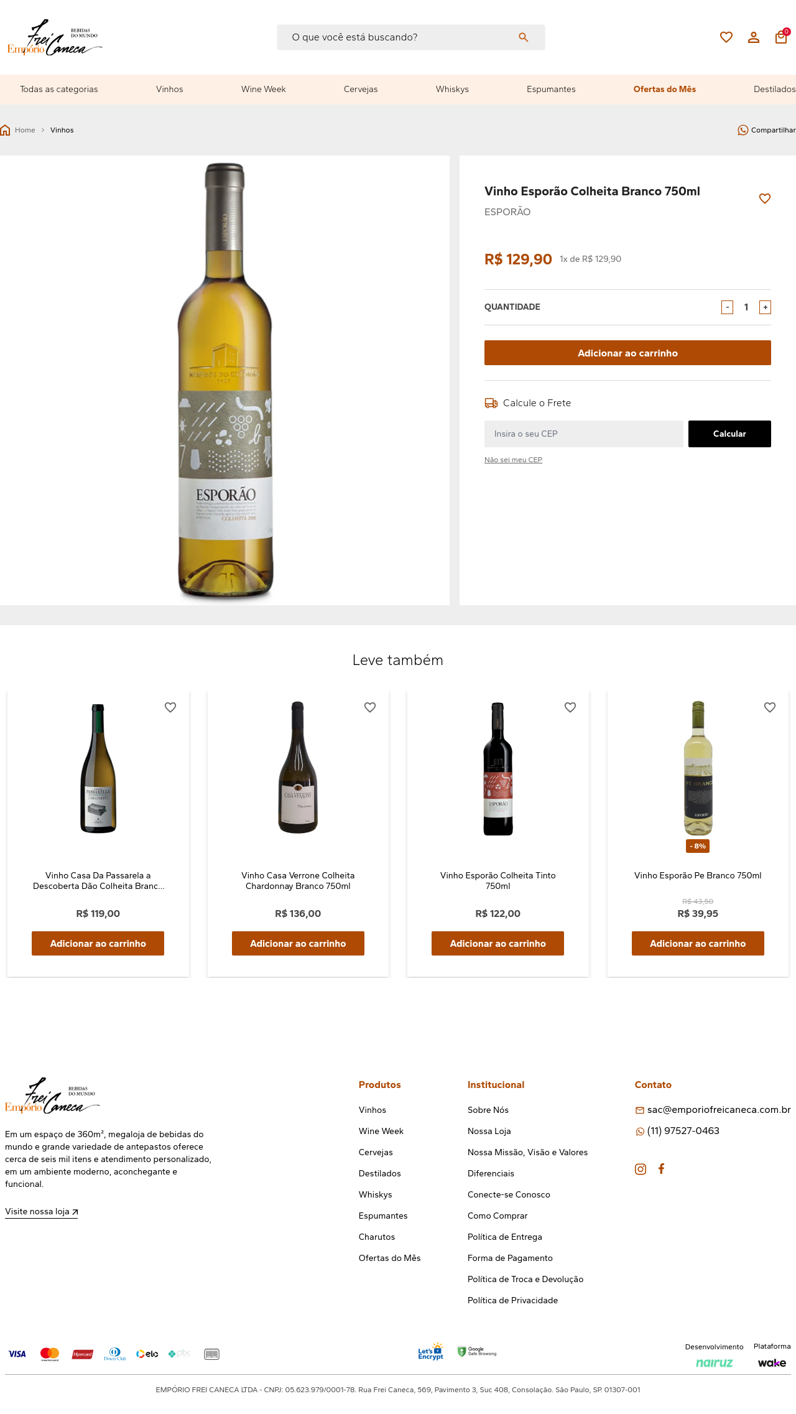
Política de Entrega (505, 1237)
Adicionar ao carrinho (628, 352)
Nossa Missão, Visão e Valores (528, 1153)
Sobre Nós (488, 1110)
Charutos (377, 1237)
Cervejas (361, 89)
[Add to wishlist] (765, 198)
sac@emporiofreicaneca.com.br (719, 1110)
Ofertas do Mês (665, 89)
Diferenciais (491, 1174)
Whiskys (452, 89)
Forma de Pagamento (510, 1259)
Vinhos (169, 89)
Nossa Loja (489, 1132)
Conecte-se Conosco (509, 1195)
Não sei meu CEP (513, 459)
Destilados (775, 89)
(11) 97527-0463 (683, 1131)
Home (17, 130)
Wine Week (263, 89)
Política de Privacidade (513, 1301)
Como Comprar (498, 1216)
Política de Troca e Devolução (525, 1280)
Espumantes (551, 89)
